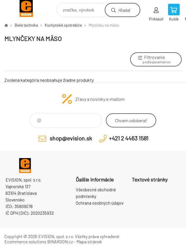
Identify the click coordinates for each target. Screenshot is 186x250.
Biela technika (26, 25)
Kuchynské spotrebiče (63, 25)
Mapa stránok (89, 241)
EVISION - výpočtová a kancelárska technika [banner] (30, 8)
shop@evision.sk (71, 138)
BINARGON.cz (60, 241)
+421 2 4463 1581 (128, 138)
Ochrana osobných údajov (100, 202)
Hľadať (124, 10)
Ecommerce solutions (25, 241)
